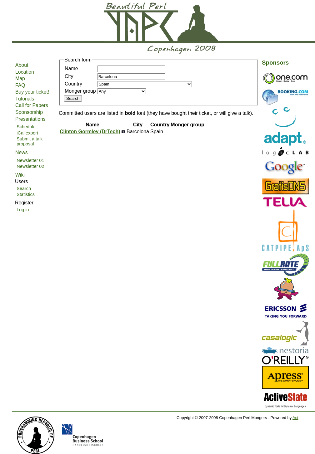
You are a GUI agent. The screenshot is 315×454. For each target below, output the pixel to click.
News (21, 152)
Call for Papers (31, 105)
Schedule (26, 126)
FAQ (20, 85)
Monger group (80, 91)
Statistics (26, 194)
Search (24, 188)
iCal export (27, 132)
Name (71, 68)
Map (20, 78)
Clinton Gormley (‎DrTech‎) (90, 131)
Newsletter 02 (30, 166)
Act (295, 417)
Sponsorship (29, 112)
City (69, 76)
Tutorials (24, 98)
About (21, 65)
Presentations (30, 119)
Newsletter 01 (30, 160)
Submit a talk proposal (29, 141)
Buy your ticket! (32, 92)
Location (24, 72)
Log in (23, 209)
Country (73, 83)
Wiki (20, 175)
